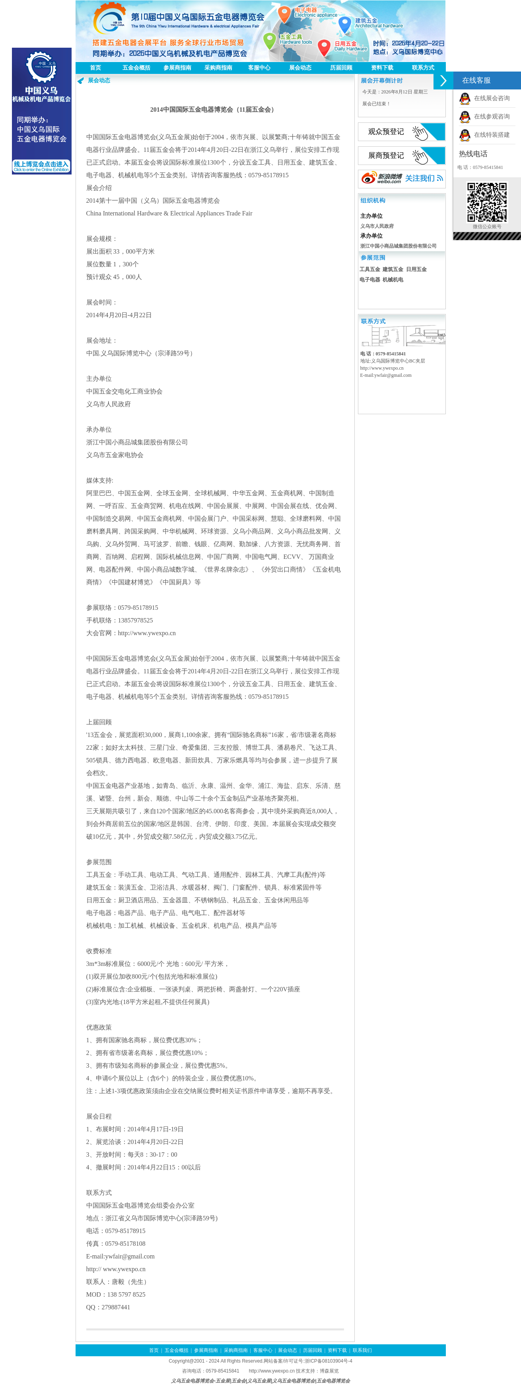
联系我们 (362, 1350)
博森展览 (329, 1371)
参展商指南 (177, 68)
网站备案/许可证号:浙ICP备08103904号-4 (308, 1361)
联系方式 (423, 68)
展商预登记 (386, 155)
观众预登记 (386, 132)
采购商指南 (218, 68)
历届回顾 (341, 68)
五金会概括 (136, 68)
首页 (95, 68)
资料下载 (382, 68)
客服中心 (259, 68)
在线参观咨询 (484, 116)
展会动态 (300, 68)
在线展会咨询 (484, 98)
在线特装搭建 (484, 135)
